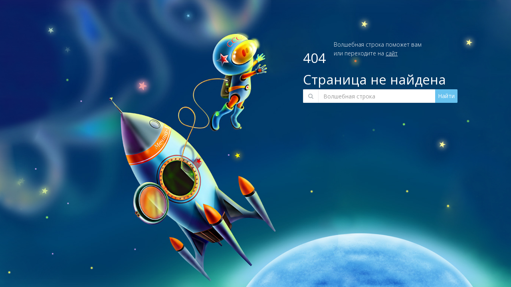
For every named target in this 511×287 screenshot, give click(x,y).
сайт (392, 53)
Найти (446, 96)
